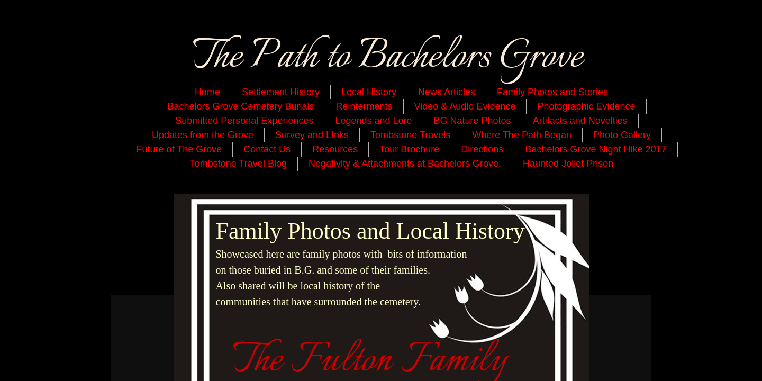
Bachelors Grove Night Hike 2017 (595, 149)
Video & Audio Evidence (465, 106)
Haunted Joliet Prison (568, 163)
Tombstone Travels (410, 135)
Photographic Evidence (586, 106)
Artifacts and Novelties (580, 120)
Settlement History (281, 92)
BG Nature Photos (472, 120)
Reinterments (364, 106)
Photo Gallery (622, 135)
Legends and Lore (373, 120)
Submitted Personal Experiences (244, 120)
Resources (335, 149)
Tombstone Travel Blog (238, 163)
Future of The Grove (179, 149)
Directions (482, 149)
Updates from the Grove (202, 135)
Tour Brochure (409, 149)
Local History (368, 92)
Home (207, 92)
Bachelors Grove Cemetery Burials (240, 106)
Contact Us (267, 149)
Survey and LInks (312, 135)
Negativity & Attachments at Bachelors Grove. (405, 163)
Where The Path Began (522, 135)
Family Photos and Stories (552, 92)
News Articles (446, 92)
